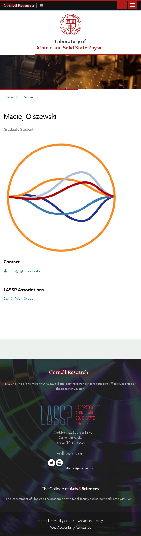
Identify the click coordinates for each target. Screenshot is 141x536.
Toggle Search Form (122, 4)
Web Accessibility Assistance (70, 527)
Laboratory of (70, 44)
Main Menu (132, 4)
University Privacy (90, 520)
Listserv (69, 467)
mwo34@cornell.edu (24, 270)
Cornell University (50, 520)
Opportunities (84, 467)
